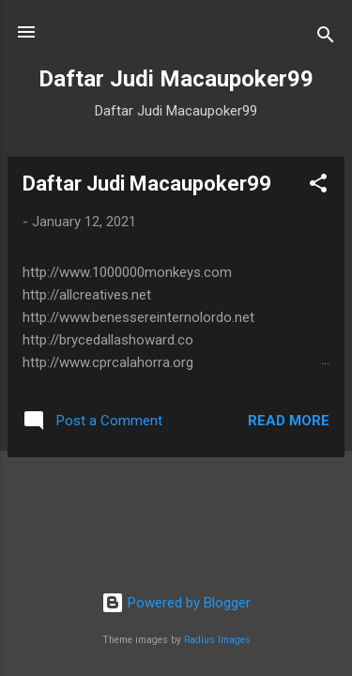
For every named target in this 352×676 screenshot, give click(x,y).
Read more (288, 420)
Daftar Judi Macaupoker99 (147, 183)
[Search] (325, 38)
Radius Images (217, 640)
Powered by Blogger (176, 602)
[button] (318, 186)
